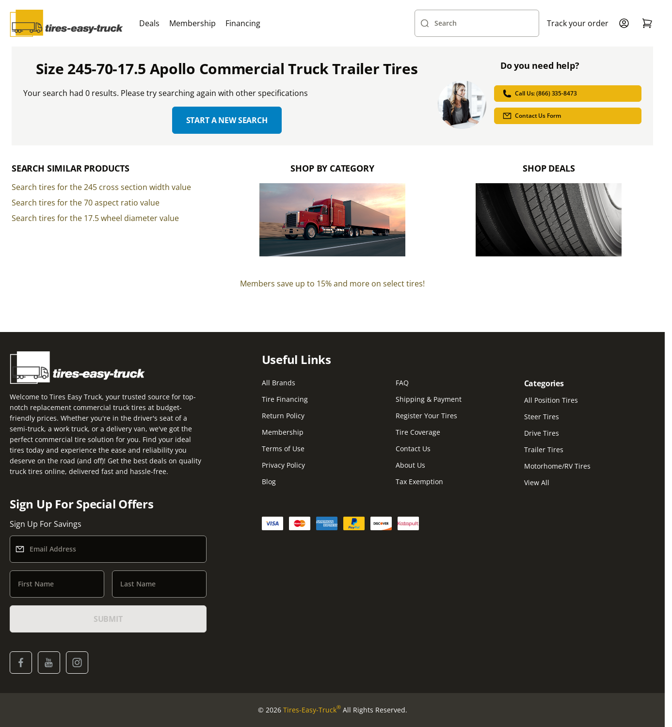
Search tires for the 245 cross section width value (101, 187)
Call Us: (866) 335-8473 (539, 93)
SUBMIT (108, 619)
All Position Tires (551, 400)
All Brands (278, 382)
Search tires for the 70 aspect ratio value (86, 202)
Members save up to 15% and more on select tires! (332, 283)
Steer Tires (541, 416)
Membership (192, 23)
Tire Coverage (418, 432)
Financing (242, 23)
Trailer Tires (543, 449)
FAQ (402, 382)
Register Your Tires (426, 415)
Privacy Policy (283, 465)
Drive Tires (541, 433)
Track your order (577, 23)
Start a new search (227, 120)
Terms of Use (283, 448)
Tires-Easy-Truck (312, 710)
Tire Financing (285, 399)
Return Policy (283, 415)
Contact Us (413, 448)
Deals (149, 23)
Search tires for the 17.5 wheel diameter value (95, 218)
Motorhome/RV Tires (557, 466)
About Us (410, 465)
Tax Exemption (419, 481)
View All (536, 482)
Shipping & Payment (429, 399)
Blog (269, 481)
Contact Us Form (531, 116)
